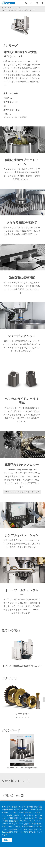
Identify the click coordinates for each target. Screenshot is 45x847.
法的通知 (30, 826)
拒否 (15, 832)
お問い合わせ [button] (12, 795)
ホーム (4, 8)
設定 (25, 832)
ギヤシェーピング (14, 8)
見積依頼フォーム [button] (15, 781)
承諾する (6, 840)
